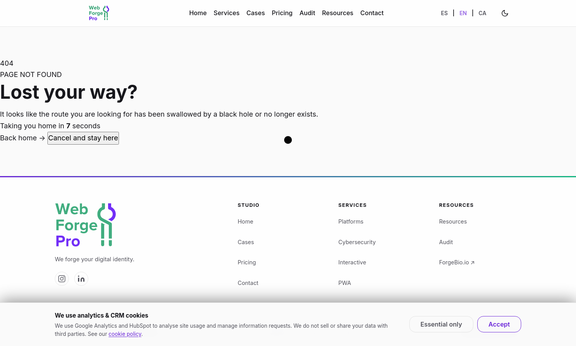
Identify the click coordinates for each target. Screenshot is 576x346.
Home (198, 13)
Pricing (282, 13)
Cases (255, 13)
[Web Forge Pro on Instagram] (62, 279)
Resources (338, 13)
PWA (345, 283)
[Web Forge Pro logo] (137, 225)
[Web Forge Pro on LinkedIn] (81, 279)
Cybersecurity (357, 242)
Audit (307, 13)
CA (482, 13)
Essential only (441, 324)
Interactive (352, 262)
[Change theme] (505, 13)
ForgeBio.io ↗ (457, 262)
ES (444, 13)
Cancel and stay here (83, 138)
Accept (499, 324)
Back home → (23, 138)
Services (227, 13)
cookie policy (124, 334)
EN (463, 13)
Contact (372, 13)
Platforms (351, 221)
